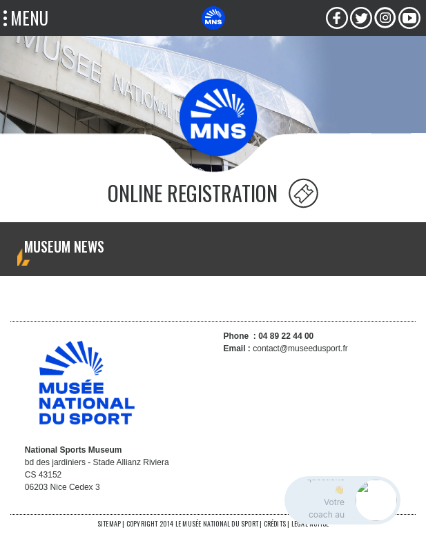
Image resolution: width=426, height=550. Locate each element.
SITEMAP (109, 523)
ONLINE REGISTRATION (193, 192)
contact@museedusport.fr (300, 348)
